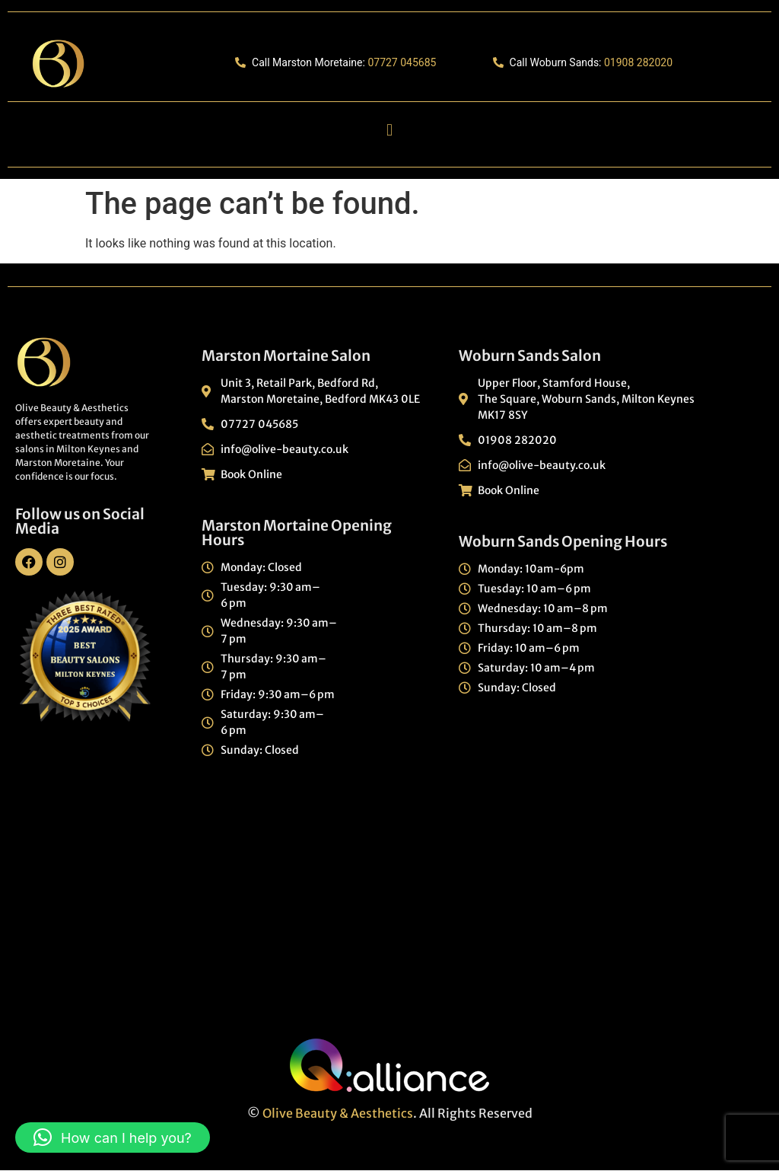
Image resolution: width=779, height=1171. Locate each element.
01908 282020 (638, 62)
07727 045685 (401, 62)
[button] (389, 130)
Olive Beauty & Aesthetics (337, 1113)
